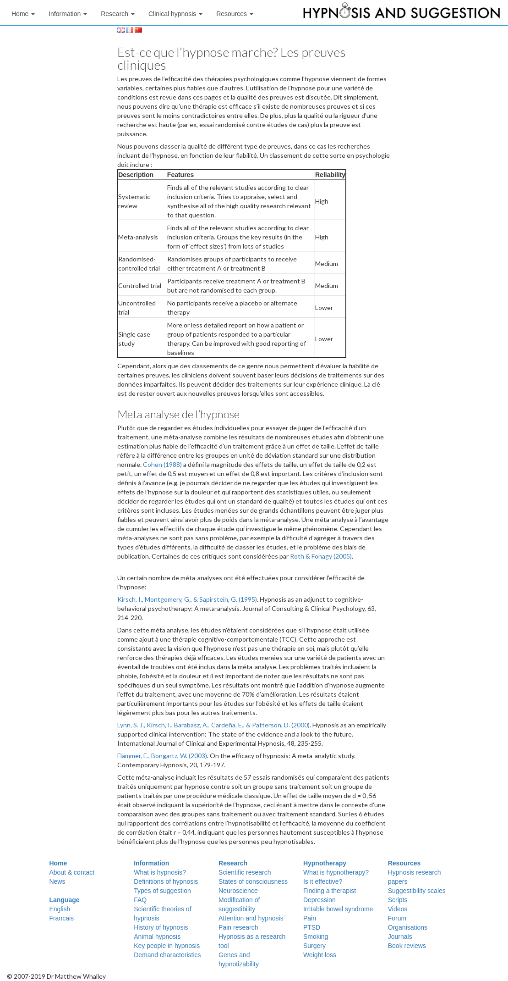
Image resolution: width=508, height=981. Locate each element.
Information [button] (68, 13)
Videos (398, 909)
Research (232, 863)
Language (64, 899)
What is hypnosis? (160, 872)
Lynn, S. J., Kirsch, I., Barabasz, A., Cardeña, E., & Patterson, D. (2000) (213, 725)
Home (58, 863)
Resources (404, 863)
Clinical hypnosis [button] (175, 13)
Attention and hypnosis (251, 918)
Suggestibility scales (417, 890)
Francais (61, 918)
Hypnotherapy (324, 863)
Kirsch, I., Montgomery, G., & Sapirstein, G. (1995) (187, 599)
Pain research (238, 927)
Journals (400, 936)
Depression (319, 899)
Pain (309, 918)
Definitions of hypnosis (166, 881)
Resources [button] (234, 13)
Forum (397, 918)
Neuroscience (238, 890)
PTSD (311, 927)
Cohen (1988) (162, 464)
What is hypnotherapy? (336, 872)
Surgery (314, 945)
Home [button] (23, 13)
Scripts (398, 899)
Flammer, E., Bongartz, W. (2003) (162, 755)
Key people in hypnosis (167, 945)
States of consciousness (253, 881)
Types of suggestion (162, 890)
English (59, 909)
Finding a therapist (329, 890)
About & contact (71, 872)
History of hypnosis (161, 927)
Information (151, 863)
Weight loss (319, 955)
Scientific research (244, 872)
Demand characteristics (167, 955)
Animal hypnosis (157, 936)
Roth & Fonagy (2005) (321, 556)
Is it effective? (322, 881)
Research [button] (118, 13)
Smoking (315, 936)
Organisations (407, 927)
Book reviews (407, 945)
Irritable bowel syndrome (338, 909)
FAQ (140, 899)
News (57, 881)
